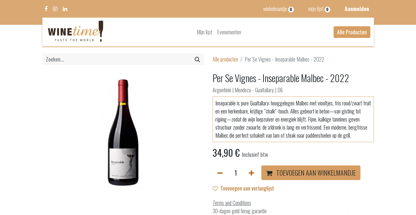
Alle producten (225, 59)
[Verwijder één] (220, 172)
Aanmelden (357, 9)
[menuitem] (204, 32)
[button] (310, 172)
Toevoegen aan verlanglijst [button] (243, 188)
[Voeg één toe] (251, 172)
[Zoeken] (197, 59)
